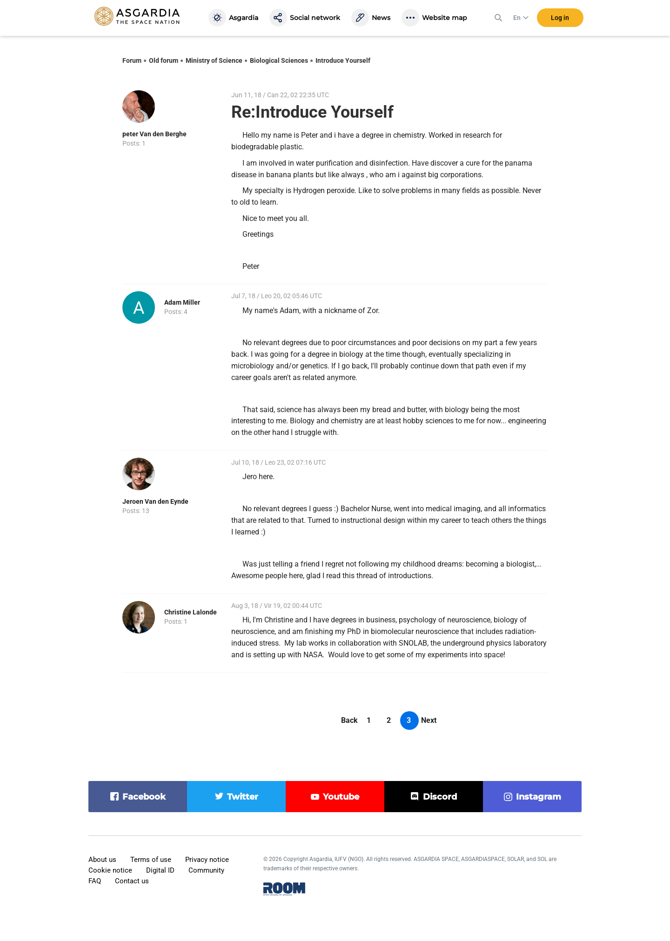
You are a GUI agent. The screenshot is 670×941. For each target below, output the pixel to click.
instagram (538, 797)
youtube (341, 797)
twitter (242, 797)
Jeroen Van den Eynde (155, 501)
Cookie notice (110, 870)
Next (428, 720)
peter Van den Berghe (154, 134)
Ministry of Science (214, 60)
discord (440, 797)
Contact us (132, 881)
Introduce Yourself (342, 60)
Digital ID (160, 870)
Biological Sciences (279, 60)
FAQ (94, 881)
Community (206, 870)
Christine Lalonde (190, 612)
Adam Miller (182, 302)
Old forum (163, 60)
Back (349, 720)
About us (102, 859)
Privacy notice (207, 859)
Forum (131, 60)
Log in (560, 18)
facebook (144, 797)
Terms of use (150, 859)
